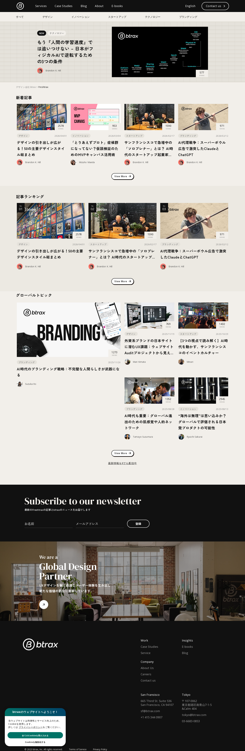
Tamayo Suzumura (143, 436)
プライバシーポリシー (31, 727)
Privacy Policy (100, 749)
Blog (185, 653)
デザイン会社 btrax (26, 87)
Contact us (148, 680)
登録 (138, 523)
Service (145, 653)
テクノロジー (57, 33)
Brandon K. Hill (53, 70)
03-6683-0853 (191, 721)
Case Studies (149, 647)
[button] (35, 735)
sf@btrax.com (150, 711)
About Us (147, 668)
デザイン (23, 135)
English (190, 6)
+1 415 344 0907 (151, 717)
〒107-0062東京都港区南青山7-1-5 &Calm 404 (197, 705)
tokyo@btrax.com (194, 715)
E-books (187, 647)
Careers (146, 674)
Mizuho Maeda (87, 162)
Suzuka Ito (30, 383)
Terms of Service (78, 749)
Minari (190, 361)
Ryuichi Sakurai (194, 436)
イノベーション (81, 135)
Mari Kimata (139, 361)
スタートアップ (134, 135)
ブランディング (188, 135)
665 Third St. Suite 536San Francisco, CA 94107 (157, 703)
